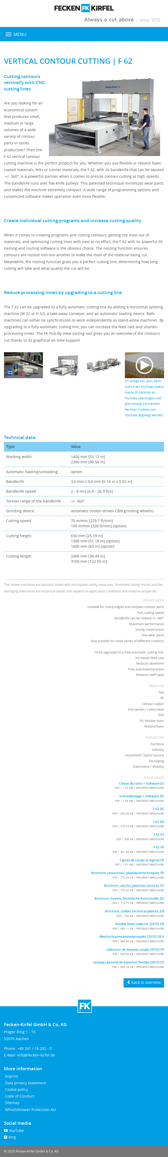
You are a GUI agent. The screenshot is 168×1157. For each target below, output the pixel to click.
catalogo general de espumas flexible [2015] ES (128, 962)
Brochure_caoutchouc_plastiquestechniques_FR (127, 873)
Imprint (11, 1076)
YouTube (14, 1130)
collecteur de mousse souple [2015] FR (135, 950)
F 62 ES (158, 835)
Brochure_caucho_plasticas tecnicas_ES (134, 886)
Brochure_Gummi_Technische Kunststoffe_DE (129, 899)
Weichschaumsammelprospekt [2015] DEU (131, 937)
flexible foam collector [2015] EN (139, 924)
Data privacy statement (25, 1082)
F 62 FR (158, 847)
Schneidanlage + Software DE (141, 796)
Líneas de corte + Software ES (141, 783)
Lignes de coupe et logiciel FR (142, 860)
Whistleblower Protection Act (30, 1109)
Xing (10, 1137)
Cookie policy (16, 1089)
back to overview (144, 982)
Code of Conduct (19, 1096)
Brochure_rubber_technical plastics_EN (134, 911)
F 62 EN (158, 822)
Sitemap (12, 1102)
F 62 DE (158, 809)
